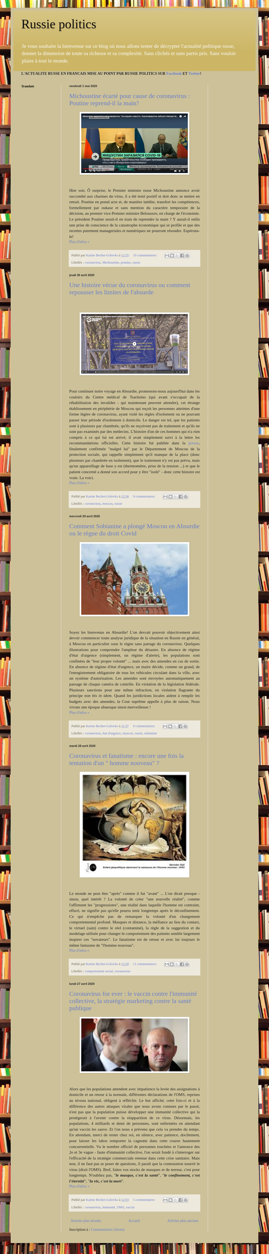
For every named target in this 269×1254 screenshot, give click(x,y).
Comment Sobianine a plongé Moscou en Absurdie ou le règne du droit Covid (134, 530)
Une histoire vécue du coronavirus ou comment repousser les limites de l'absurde (129, 288)
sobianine (150, 733)
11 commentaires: (145, 964)
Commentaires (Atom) (107, 1230)
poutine (126, 262)
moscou (107, 503)
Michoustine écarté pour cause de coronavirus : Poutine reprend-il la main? (129, 99)
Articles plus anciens (182, 1221)
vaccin (130, 1207)
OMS (120, 1207)
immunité (108, 1207)
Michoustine (110, 262)
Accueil (134, 1221)
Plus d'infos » (79, 242)
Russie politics (58, 24)
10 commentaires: (145, 255)
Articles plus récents (86, 1221)
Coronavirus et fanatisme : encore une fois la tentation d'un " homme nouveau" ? (126, 759)
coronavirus (92, 262)
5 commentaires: (144, 1200)
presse (194, 443)
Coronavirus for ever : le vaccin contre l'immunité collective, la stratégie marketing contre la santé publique (133, 1001)
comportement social (99, 971)
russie (136, 262)
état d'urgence (111, 733)
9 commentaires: (144, 496)
